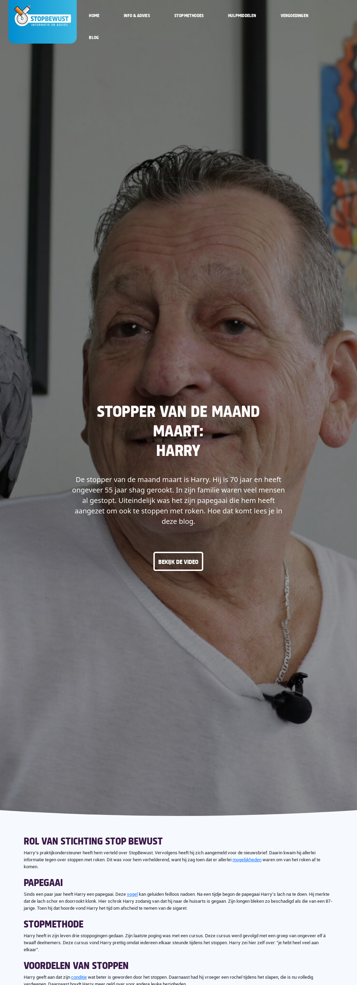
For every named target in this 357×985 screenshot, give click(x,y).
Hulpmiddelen (242, 15)
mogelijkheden (247, 859)
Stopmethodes (189, 15)
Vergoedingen (294, 15)
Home (94, 15)
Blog (94, 37)
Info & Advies (137, 15)
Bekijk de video (178, 561)
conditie (79, 977)
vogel (132, 894)
